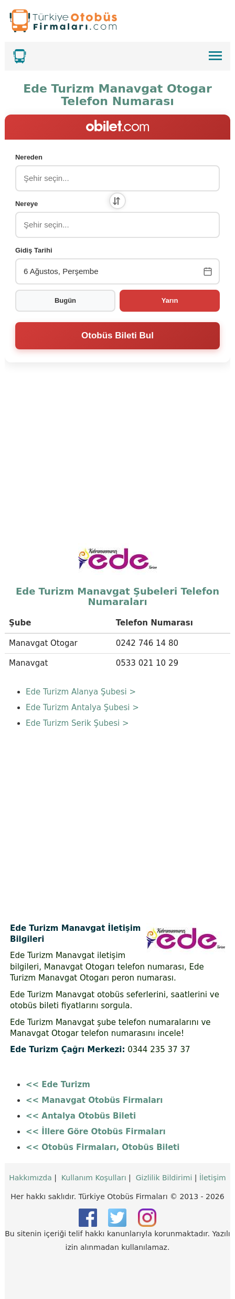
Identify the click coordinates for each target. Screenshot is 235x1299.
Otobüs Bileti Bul (117, 335)
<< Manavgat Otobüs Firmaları (94, 1100)
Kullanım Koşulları (93, 1177)
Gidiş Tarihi (33, 250)
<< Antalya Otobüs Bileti (81, 1116)
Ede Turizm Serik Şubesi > (77, 723)
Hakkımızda (30, 1177)
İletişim (212, 1177)
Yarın (170, 300)
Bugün (65, 300)
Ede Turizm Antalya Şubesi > (82, 707)
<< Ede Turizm (58, 1084)
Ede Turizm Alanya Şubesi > (81, 692)
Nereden (28, 157)
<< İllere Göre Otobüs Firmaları (96, 1131)
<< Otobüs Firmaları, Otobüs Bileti (102, 1147)
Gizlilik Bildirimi (164, 1177)
